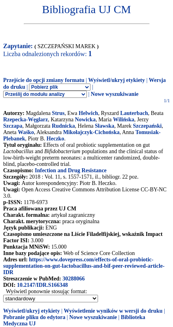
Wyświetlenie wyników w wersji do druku (113, 311)
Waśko (26, 132)
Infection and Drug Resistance (71, 170)
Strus (58, 113)
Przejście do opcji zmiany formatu (44, 80)
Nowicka (85, 120)
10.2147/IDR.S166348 (42, 285)
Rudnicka (63, 126)
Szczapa (12, 126)
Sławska (104, 126)
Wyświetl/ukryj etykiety (116, 80)
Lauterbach (134, 113)
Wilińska (123, 120)
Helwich (88, 113)
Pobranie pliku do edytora (34, 317)
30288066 (73, 279)
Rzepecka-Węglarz (25, 120)
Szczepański (147, 126)
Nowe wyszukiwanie (114, 94)
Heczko (55, 139)
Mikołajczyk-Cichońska (91, 132)
